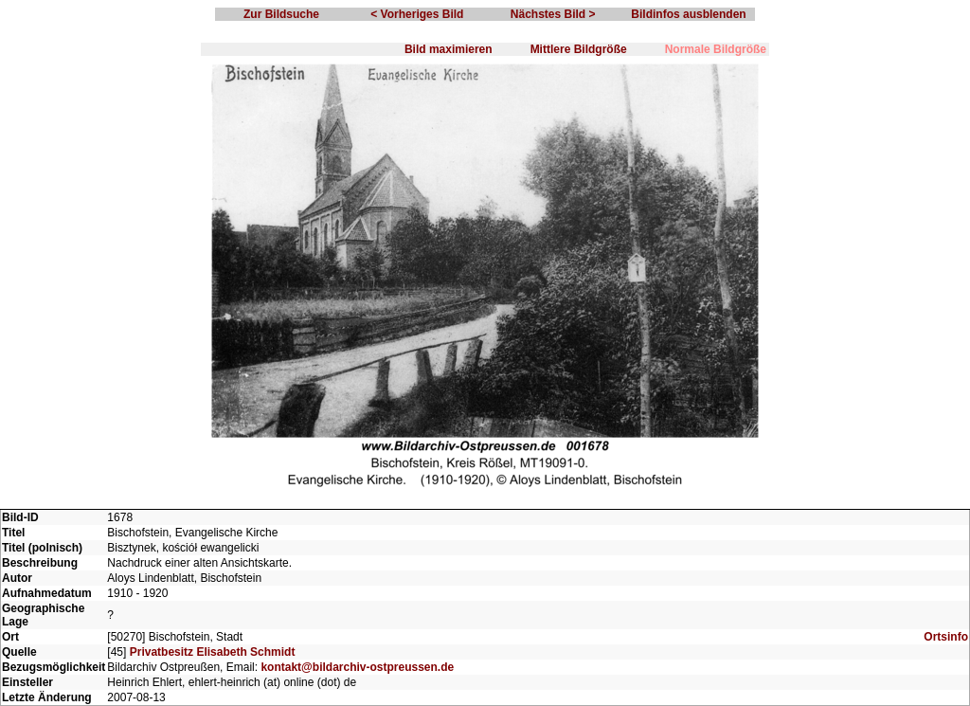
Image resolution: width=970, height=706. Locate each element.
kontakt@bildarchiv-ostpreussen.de (357, 667)
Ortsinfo (946, 636)
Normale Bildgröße (715, 49)
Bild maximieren (448, 49)
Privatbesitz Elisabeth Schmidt (213, 652)
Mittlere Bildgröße (578, 49)
